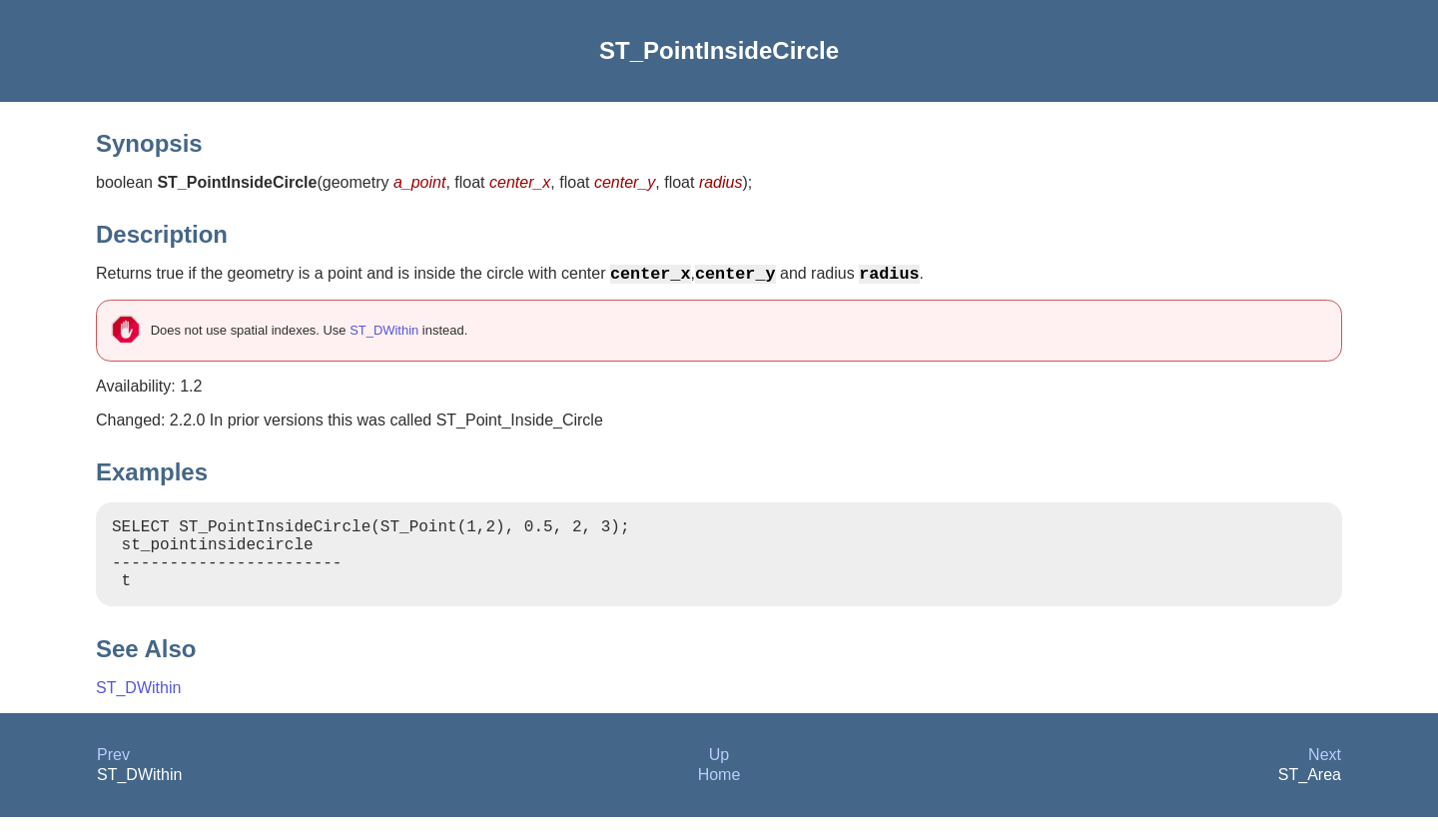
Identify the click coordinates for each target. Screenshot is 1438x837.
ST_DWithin (384, 334)
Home (719, 794)
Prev (113, 774)
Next (1324, 774)
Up (719, 774)
